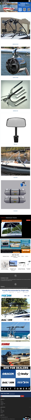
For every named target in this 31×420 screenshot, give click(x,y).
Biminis (27, 256)
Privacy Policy (2, 411)
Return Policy (2, 410)
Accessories (15, 257)
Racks (19, 256)
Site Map (2, 404)
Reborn (4, 292)
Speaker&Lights (13, 256)
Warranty (2, 412)
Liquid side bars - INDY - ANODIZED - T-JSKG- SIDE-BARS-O (13, 269)
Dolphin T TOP (11, 292)
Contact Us (2, 402)
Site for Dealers (25, 292)
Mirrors (23, 256)
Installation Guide (3, 403)
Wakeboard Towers (6, 256)
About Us (2, 401)
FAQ (1, 409)
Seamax (18, 292)
